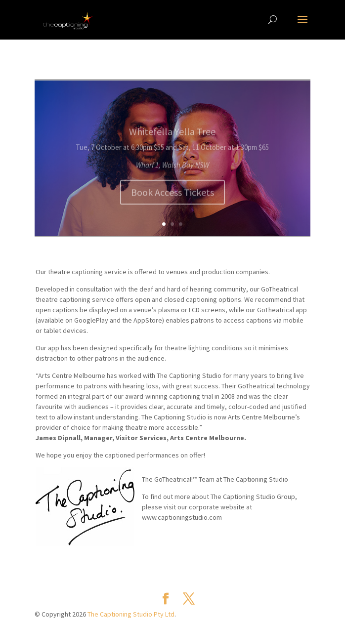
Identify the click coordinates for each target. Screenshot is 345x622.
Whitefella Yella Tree (172, 135)
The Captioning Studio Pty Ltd (130, 614)
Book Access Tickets (172, 196)
